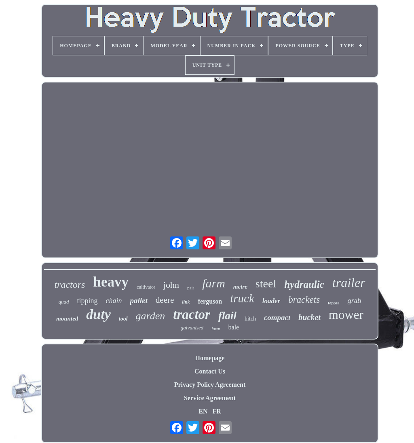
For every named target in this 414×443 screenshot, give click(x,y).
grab (354, 301)
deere (165, 300)
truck (242, 298)
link (186, 302)
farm (213, 283)
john (171, 285)
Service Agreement (210, 397)
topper (333, 303)
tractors (69, 284)
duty (98, 314)
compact (277, 317)
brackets (304, 300)
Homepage (210, 357)
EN (203, 411)
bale (233, 327)
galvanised (192, 328)
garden (150, 316)
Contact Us (209, 371)
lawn (215, 328)
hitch (250, 319)
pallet (139, 300)
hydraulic (304, 284)
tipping (87, 301)
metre (240, 286)
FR (216, 411)
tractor (191, 314)
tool (123, 319)
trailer (348, 282)
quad (64, 302)
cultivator (146, 287)
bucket (309, 317)
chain (114, 301)
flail (227, 316)
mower (346, 315)
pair (190, 287)
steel (266, 283)
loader (271, 301)
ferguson (210, 301)
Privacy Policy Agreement (210, 384)
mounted (67, 318)
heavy (111, 282)
